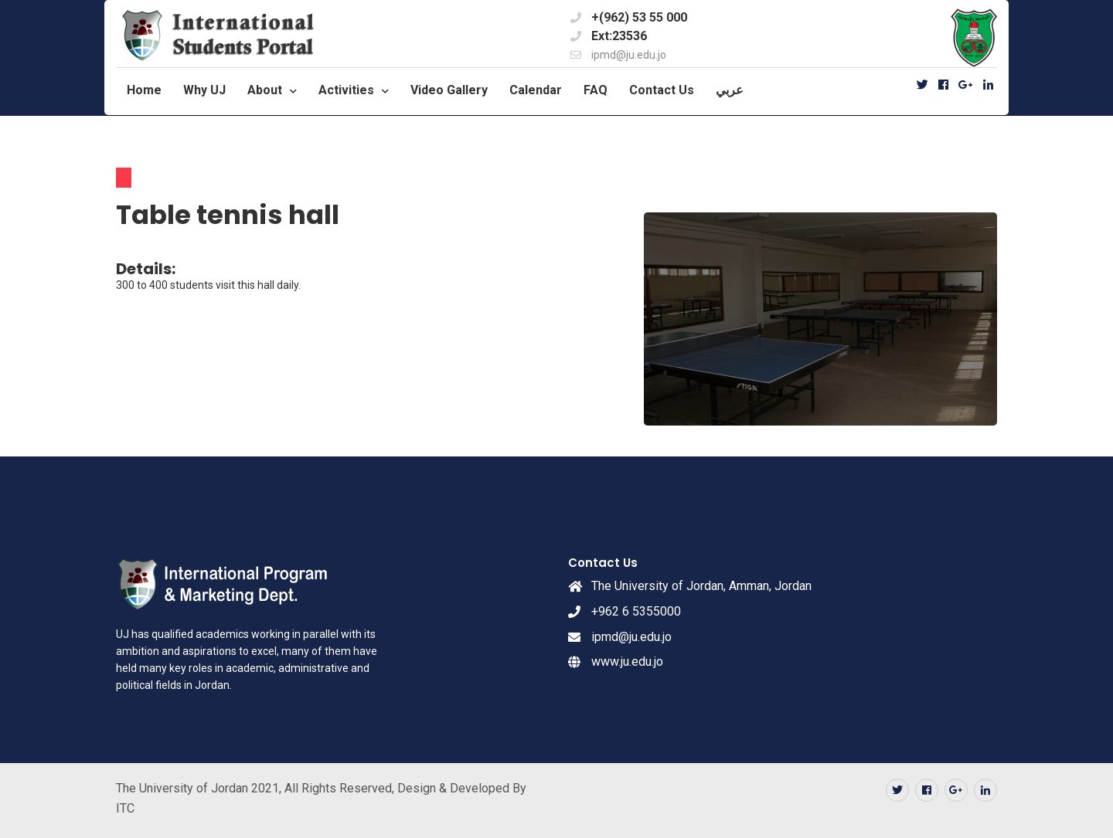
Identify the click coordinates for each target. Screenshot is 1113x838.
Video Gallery (449, 90)
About (264, 90)
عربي (730, 90)
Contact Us (661, 90)
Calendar (535, 90)
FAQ (596, 90)
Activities (346, 90)
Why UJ (204, 90)
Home (144, 90)
